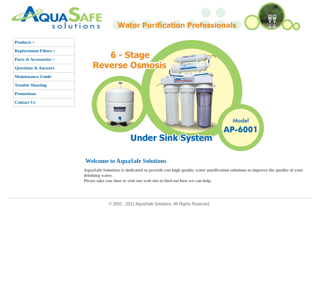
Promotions (25, 93)
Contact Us (25, 102)
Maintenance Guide (33, 76)
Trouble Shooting (31, 85)
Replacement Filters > (35, 51)
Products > (25, 42)
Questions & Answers (35, 68)
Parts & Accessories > (35, 59)
